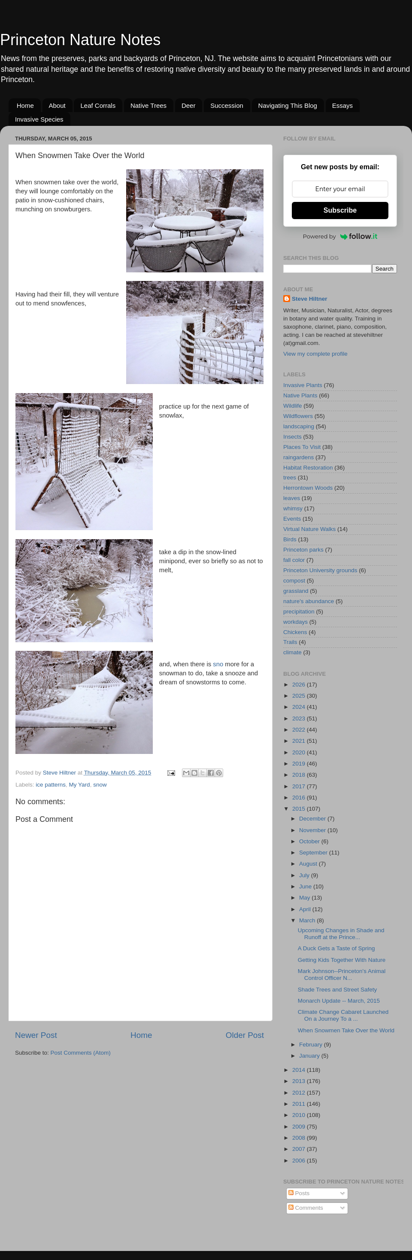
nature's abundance (308, 601)
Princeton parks (303, 549)
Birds (290, 539)
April (305, 909)
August (309, 863)
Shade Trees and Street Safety (337, 989)
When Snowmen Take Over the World (346, 1030)
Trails (290, 642)
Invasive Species (39, 119)
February (311, 1044)
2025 (299, 696)
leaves (291, 498)
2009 (299, 1126)
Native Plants (300, 395)
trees (289, 477)
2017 (299, 786)
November (313, 830)
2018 (299, 775)
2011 (299, 1104)
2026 (299, 684)
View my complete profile (315, 354)
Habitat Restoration (308, 467)
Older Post (245, 1035)
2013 (299, 1081)
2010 (299, 1115)
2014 (299, 1070)
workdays (295, 622)
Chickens (295, 632)
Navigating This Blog (287, 105)
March (308, 920)
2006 (299, 1160)
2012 (299, 1092)
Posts (299, 1193)
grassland (296, 591)
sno (218, 664)
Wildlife (292, 406)
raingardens (298, 457)
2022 (299, 729)
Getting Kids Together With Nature (342, 960)
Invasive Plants (302, 385)
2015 (299, 808)
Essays (342, 105)
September (314, 852)
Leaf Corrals (97, 105)
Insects (292, 436)
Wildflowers (298, 416)
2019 (299, 763)
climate (292, 652)
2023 (299, 718)
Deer (189, 105)
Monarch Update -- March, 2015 (339, 1001)
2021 (299, 741)
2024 (299, 707)
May (305, 897)
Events (292, 519)
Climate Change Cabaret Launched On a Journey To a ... (343, 1015)
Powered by (340, 236)
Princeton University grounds (320, 570)
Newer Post (36, 1035)
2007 (299, 1149)
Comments (305, 1208)
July (305, 875)
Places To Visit (302, 447)
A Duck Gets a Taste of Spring (336, 948)
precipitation (299, 611)
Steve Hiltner (309, 299)
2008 (299, 1138)
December (313, 818)
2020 (299, 752)
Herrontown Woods (308, 488)
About (57, 105)
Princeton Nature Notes (80, 40)
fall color (294, 560)
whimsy (293, 508)
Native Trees (148, 105)
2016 (299, 797)
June (306, 886)
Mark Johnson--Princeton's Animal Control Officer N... (341, 974)
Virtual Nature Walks (309, 529)
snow (100, 784)
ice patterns (51, 784)
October (310, 841)
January (310, 1056)
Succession (226, 105)
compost (294, 580)
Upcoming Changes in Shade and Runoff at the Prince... (341, 933)
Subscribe (340, 210)
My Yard (79, 784)
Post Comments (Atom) (81, 1052)
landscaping (298, 426)
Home (25, 105)
